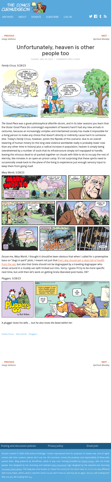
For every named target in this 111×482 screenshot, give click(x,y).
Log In (68, 17)
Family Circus (8, 334)
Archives (7, 17)
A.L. (30, 476)
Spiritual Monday (101, 39)
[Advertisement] (37, 351)
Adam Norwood (58, 465)
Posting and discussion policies (18, 446)
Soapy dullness (9, 39)
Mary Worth (21, 334)
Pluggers (33, 334)
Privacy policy (55, 446)
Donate (36, 17)
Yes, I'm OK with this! (85, 471)
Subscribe (52, 17)
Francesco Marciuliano (12, 469)
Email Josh (92, 446)
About (22, 17)
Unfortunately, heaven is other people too (55, 50)
